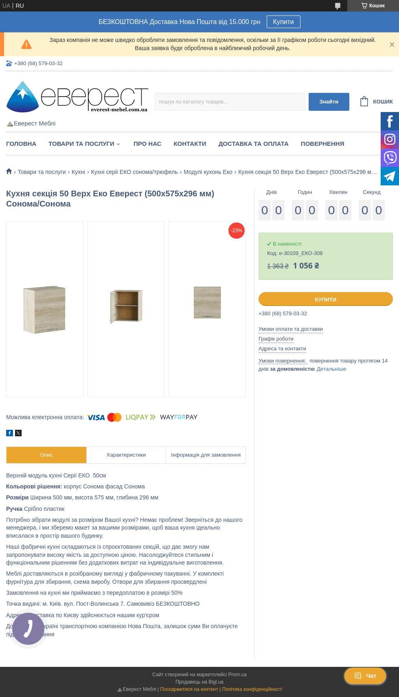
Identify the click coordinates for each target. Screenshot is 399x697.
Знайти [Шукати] (328, 102)
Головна (21, 144)
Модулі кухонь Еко (208, 172)
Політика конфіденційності (252, 689)
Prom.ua (237, 674)
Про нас (148, 144)
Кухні (78, 172)
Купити (283, 21)
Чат (365, 675)
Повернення (322, 144)
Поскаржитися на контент (189, 689)
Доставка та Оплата (254, 144)
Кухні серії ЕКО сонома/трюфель (134, 172)
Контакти (189, 144)
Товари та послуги (81, 144)
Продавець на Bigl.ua (199, 682)
